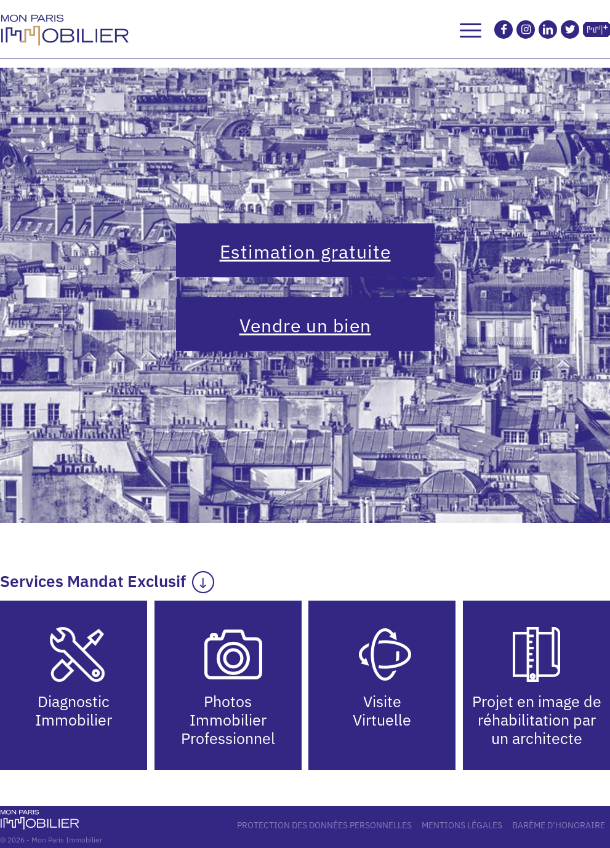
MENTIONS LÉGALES (462, 825)
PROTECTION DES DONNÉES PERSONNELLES (324, 825)
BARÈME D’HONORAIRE (558, 825)
